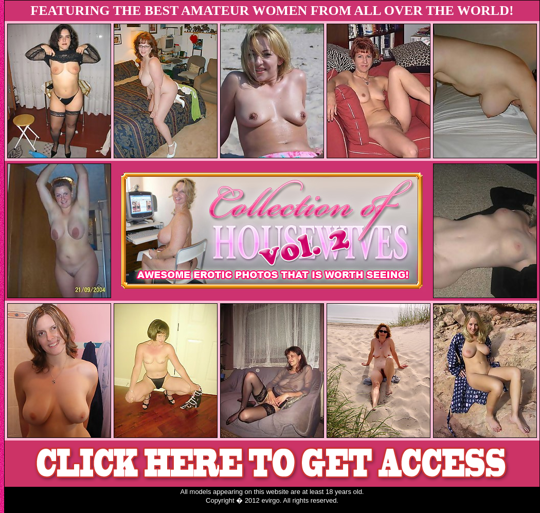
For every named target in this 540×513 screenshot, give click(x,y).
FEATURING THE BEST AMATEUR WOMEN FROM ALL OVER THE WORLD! (271, 10)
